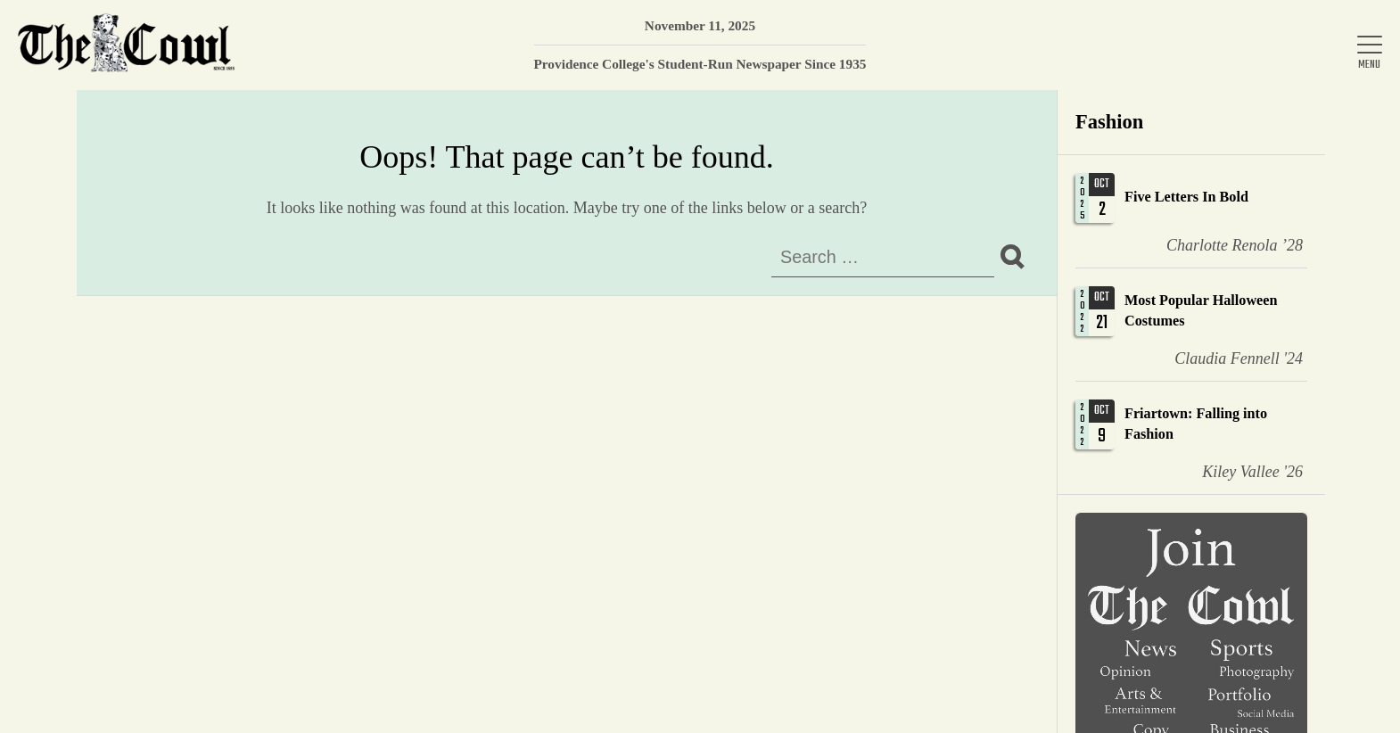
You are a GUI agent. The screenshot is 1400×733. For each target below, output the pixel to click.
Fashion (1109, 122)
